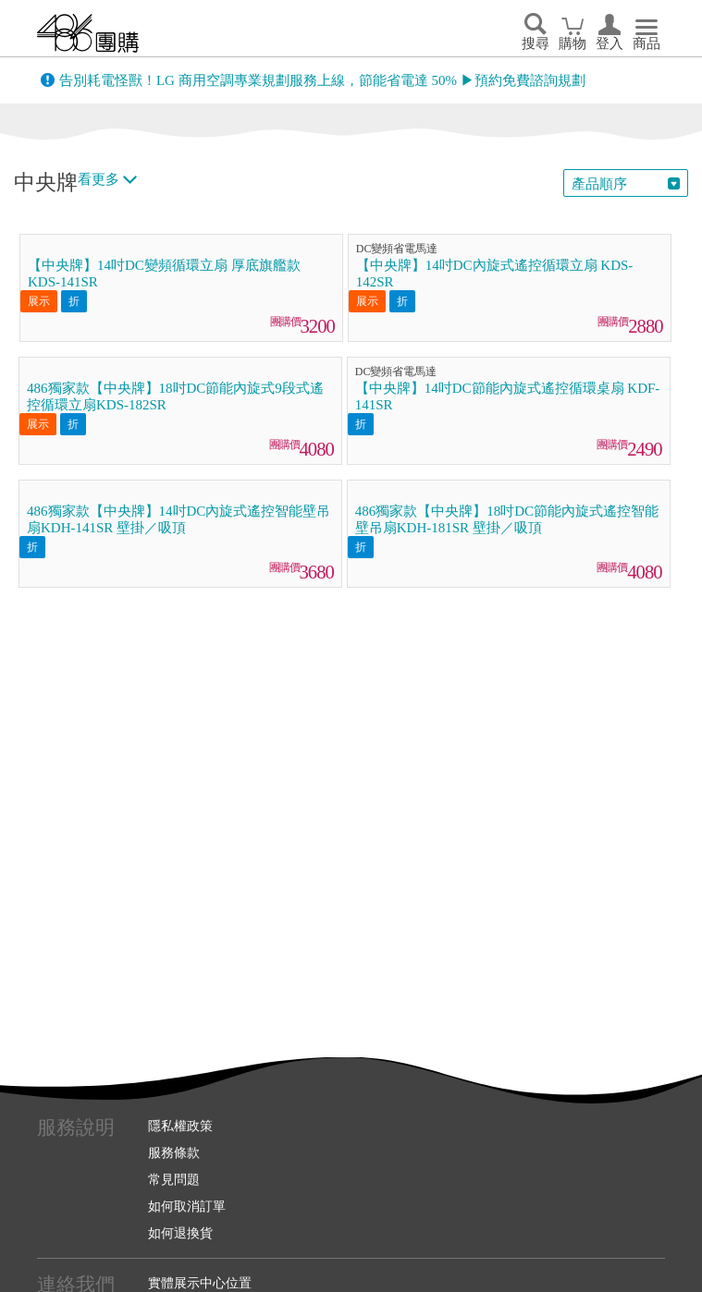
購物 (572, 43)
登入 (609, 43)
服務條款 (174, 1152)
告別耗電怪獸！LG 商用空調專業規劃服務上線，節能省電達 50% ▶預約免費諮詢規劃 (322, 80)
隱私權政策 (180, 1125)
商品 (646, 43)
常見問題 (174, 1179)
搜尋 (535, 43)
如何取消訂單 (187, 1206)
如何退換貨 (180, 1232)
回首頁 (88, 33)
